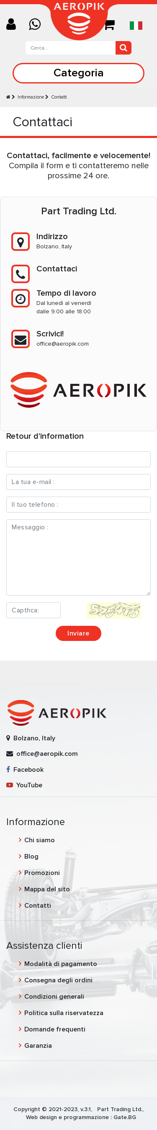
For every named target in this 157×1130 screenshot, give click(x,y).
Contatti (59, 97)
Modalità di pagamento (60, 964)
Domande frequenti (54, 1029)
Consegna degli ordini (58, 980)
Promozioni (42, 873)
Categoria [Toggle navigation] (79, 73)
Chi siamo (39, 840)
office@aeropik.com (62, 343)
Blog (31, 856)
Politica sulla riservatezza (63, 1013)
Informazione (31, 97)
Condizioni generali (54, 996)
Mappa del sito (47, 889)
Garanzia (38, 1045)
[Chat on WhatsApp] (38, 25)
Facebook (25, 769)
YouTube (24, 785)
